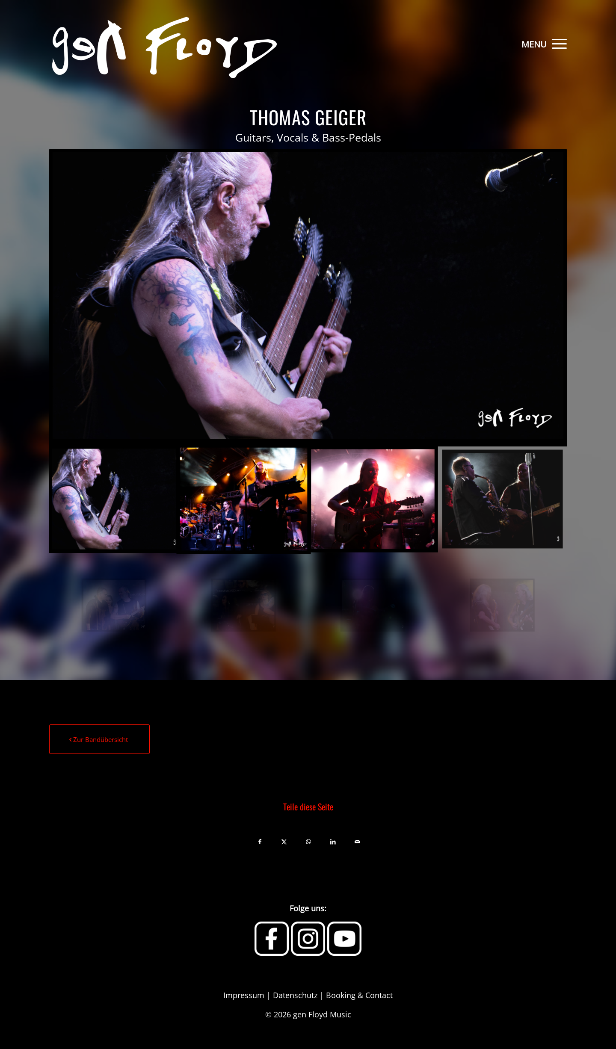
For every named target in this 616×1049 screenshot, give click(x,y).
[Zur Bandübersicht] (99, 739)
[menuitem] (556, 43)
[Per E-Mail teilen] (357, 840)
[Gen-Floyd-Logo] (163, 43)
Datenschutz (295, 995)
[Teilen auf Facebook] (260, 840)
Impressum (243, 995)
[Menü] (556, 43)
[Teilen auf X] (284, 840)
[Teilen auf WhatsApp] (308, 840)
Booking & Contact (359, 995)
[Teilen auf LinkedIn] (333, 840)
